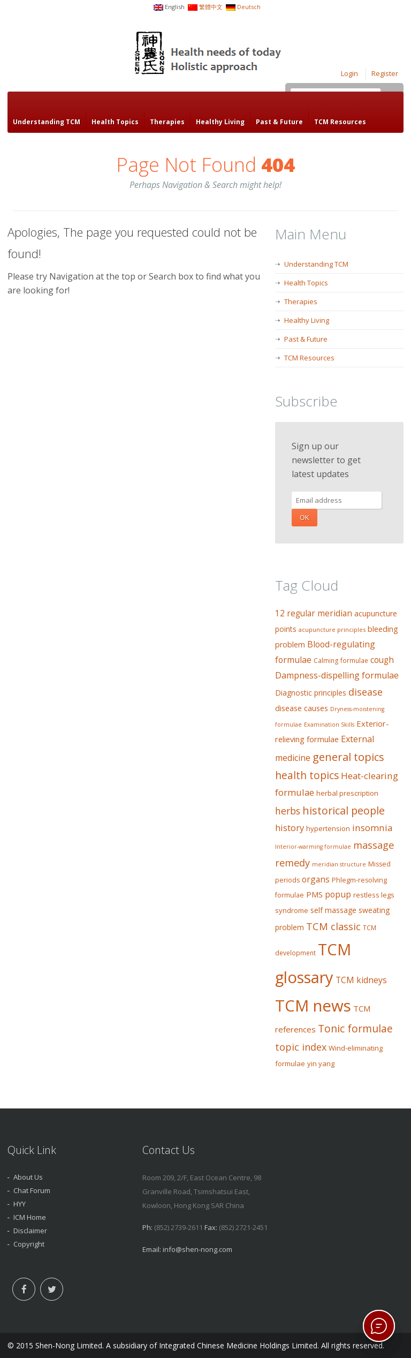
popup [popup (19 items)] (338, 894)
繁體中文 (211, 7)
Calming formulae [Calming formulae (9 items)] (341, 660)
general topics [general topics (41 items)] (348, 756)
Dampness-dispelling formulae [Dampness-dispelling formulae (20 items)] (337, 675)
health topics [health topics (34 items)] (307, 775)
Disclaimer (30, 1230)
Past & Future (279, 121)
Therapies (167, 121)
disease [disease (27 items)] (365, 691)
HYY (19, 1204)
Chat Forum (31, 1190)
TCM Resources (340, 121)
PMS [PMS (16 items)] (314, 894)
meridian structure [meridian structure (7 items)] (339, 864)
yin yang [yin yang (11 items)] (320, 1063)
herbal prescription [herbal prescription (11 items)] (347, 793)
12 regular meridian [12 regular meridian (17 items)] (313, 613)
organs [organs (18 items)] (316, 879)
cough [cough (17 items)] (382, 660)
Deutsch (249, 7)
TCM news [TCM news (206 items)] (313, 1005)
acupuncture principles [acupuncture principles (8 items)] (332, 629)
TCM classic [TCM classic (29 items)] (333, 926)
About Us (28, 1177)
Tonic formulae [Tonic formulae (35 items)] (355, 1028)
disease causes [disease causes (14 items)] (301, 708)
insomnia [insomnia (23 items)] (372, 827)
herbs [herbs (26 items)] (287, 810)
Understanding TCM (46, 121)
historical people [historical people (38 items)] (343, 810)
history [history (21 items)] (289, 827)
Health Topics (115, 121)
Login (349, 73)
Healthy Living (220, 121)
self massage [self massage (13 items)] (333, 910)
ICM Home (29, 1217)
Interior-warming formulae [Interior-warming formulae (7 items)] (313, 846)
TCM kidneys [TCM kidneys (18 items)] (361, 980)
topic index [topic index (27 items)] (300, 1046)
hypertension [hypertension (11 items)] (328, 828)
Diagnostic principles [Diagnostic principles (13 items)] (310, 693)
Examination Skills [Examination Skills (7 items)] (329, 724)
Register (384, 73)
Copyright (28, 1244)
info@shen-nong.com (197, 1249)
